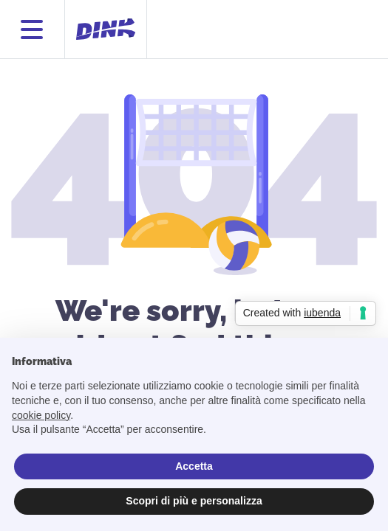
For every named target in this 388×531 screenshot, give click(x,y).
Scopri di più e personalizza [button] (194, 501)
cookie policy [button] (41, 415)
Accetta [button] (194, 466)
